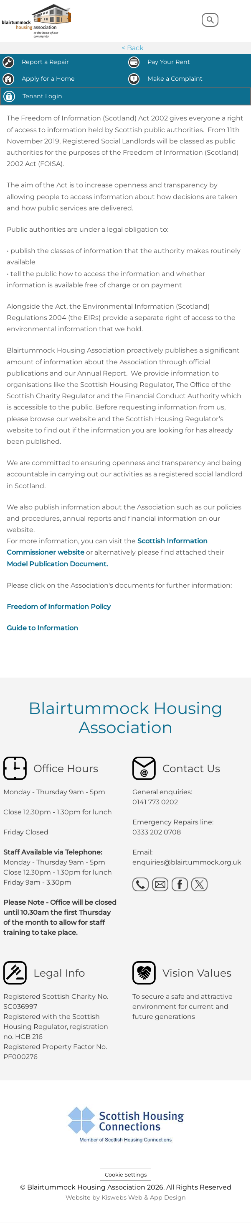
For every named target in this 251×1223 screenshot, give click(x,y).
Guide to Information (42, 628)
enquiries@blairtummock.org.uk (187, 862)
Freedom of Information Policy (59, 607)
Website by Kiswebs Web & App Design (126, 1197)
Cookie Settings (126, 1175)
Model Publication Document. (57, 564)
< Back (133, 48)
